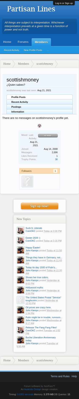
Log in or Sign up (64, 3)
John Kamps (32, 250)
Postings (16, 107)
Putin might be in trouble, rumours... (44, 317)
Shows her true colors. (37, 277)
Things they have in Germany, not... (44, 257)
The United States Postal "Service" (43, 297)
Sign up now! (39, 206)
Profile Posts (18, 97)
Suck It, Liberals (34, 228)
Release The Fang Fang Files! (41, 327)
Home (7, 42)
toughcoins (31, 300)
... (48, 50)
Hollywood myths (34, 287)
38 (56, 159)
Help (74, 376)
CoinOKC (30, 231)
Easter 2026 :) (33, 238)
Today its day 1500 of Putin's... (41, 267)
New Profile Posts (33, 50)
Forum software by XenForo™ (39, 386)
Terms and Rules (60, 376)
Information (17, 111)
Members (41, 42)
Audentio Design (32, 389)
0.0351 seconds (25, 394)
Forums (23, 42)
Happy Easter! (33, 247)
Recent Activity (11, 50)
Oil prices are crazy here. (38, 307)
